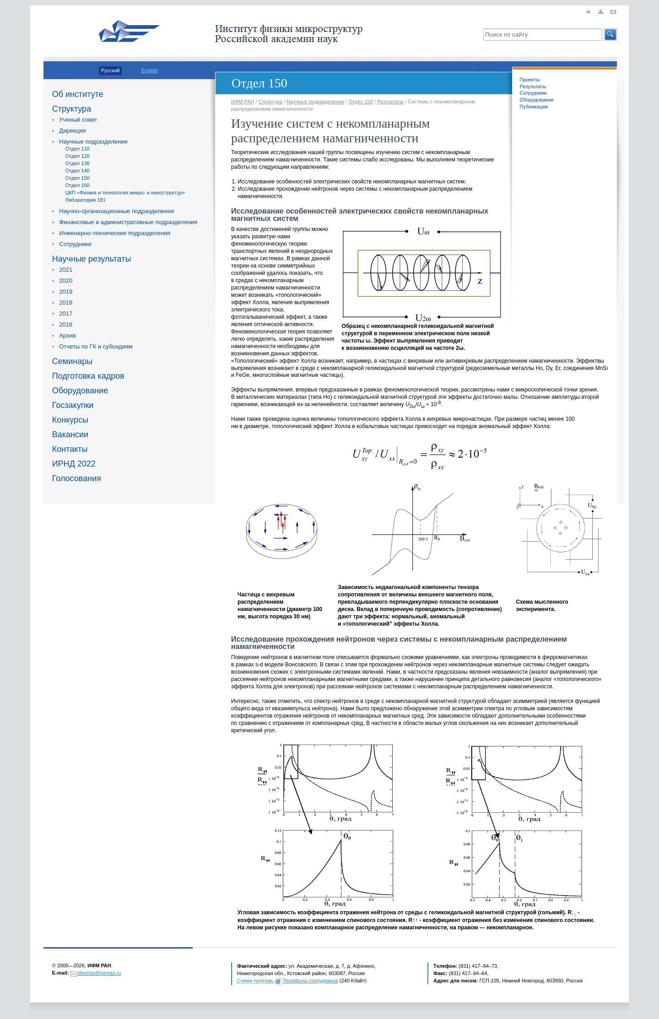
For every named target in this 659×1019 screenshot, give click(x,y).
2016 (65, 324)
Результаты (532, 86)
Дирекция (72, 130)
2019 (65, 291)
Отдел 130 (77, 163)
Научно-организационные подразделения (116, 211)
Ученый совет (78, 119)
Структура (71, 108)
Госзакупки (73, 405)
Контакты (70, 449)
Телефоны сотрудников (310, 980)
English (149, 70)
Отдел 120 (77, 156)
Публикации (533, 106)
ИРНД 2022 (74, 463)
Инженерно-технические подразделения (114, 233)
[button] (610, 34)
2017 (65, 313)
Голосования (76, 478)
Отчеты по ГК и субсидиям (95, 346)
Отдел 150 (77, 178)
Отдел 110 (77, 148)
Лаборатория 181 (85, 200)
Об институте (77, 94)
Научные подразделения (93, 141)
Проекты (529, 79)
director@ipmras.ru (99, 973)
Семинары (72, 361)
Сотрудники (75, 244)
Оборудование (80, 390)
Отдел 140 (77, 170)
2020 (65, 280)
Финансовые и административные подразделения (128, 222)
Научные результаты (91, 258)
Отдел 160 (77, 185)
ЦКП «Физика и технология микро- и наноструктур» (125, 192)
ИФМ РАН (242, 101)
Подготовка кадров (88, 376)
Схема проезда (255, 980)
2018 (65, 302)
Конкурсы (70, 419)
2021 (65, 269)
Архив (67, 335)
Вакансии (70, 434)
